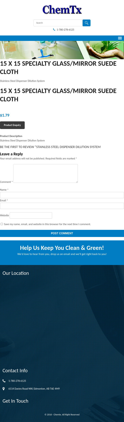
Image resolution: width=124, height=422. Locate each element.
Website (4, 215)
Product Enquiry (12, 125)
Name (4, 189)
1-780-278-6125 (63, 29)
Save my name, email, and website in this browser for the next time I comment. (47, 224)
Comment (6, 182)
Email (4, 200)
